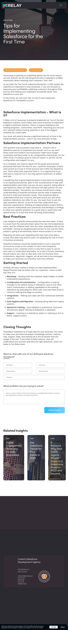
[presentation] (16, 408)
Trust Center (21, 582)
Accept (53, 627)
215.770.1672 (22, 571)
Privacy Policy (21, 578)
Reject (63, 627)
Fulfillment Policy (22, 583)
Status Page (21, 579)
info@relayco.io (23, 569)
